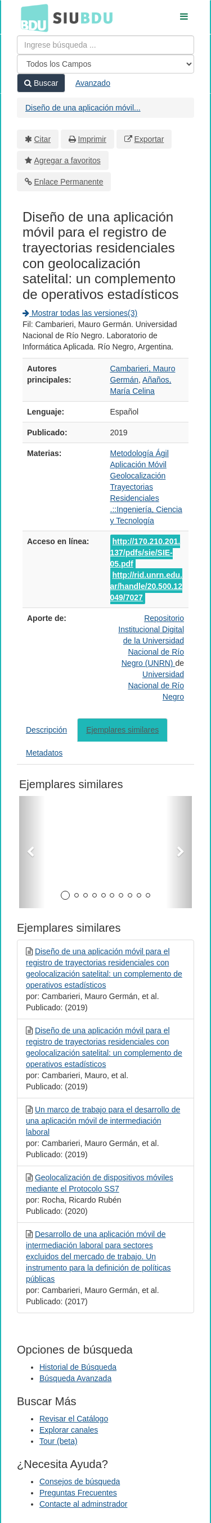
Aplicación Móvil (138, 464)
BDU (31, 17)
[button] (32, 852)
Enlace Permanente (69, 181)
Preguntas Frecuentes (78, 1492)
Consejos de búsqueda (79, 1481)
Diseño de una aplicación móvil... (83, 107)
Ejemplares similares (122, 729)
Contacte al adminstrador (83, 1503)
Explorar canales (68, 1429)
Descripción (46, 729)
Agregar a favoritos (67, 160)
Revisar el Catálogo (73, 1418)
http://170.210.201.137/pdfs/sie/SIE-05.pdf (145, 552)
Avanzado (92, 83)
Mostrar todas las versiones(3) (80, 313)
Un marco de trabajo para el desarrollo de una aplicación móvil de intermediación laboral (103, 1121)
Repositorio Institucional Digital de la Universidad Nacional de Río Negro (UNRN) (151, 641)
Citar (42, 139)
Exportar (149, 139)
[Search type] (105, 63)
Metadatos (44, 752)
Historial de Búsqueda (77, 1367)
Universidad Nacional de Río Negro (156, 685)
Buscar (41, 83)
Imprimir (92, 139)
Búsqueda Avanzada (75, 1378)
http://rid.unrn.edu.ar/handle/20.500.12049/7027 (146, 586)
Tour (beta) (58, 1441)
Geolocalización (138, 475)
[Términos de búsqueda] (105, 44)
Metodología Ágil (139, 453)
